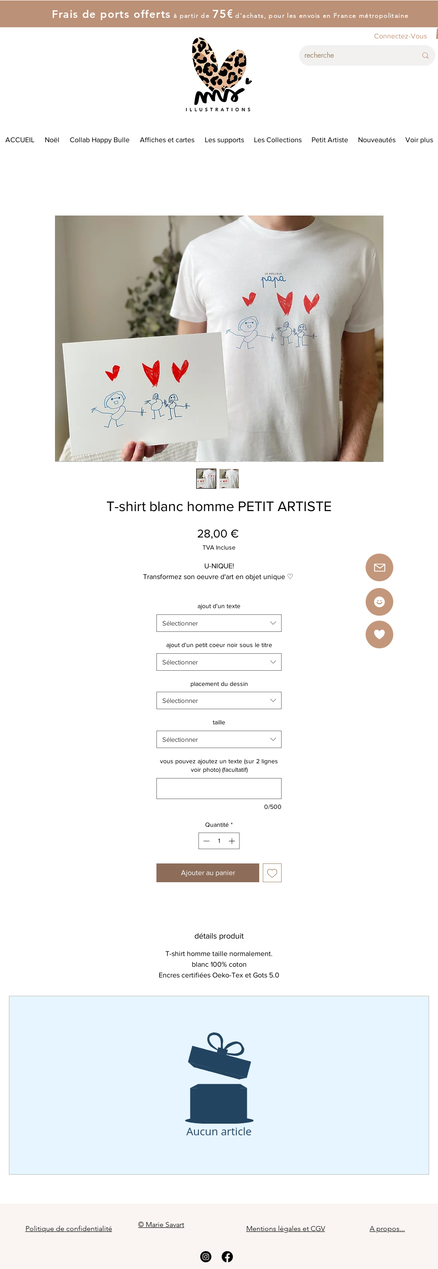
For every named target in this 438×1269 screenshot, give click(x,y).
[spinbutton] (219, 841)
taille (219, 722)
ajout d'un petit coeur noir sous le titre (219, 644)
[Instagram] (205, 1256)
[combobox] (219, 623)
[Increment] (232, 841)
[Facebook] (227, 1256)
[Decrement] (205, 841)
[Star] (379, 602)
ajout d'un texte (219, 605)
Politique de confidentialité (68, 1228)
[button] (379, 634)
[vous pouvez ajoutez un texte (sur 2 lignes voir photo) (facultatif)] (219, 788)
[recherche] (354, 55)
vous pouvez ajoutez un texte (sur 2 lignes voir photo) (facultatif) (219, 765)
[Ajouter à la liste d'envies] (272, 872)
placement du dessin (219, 683)
